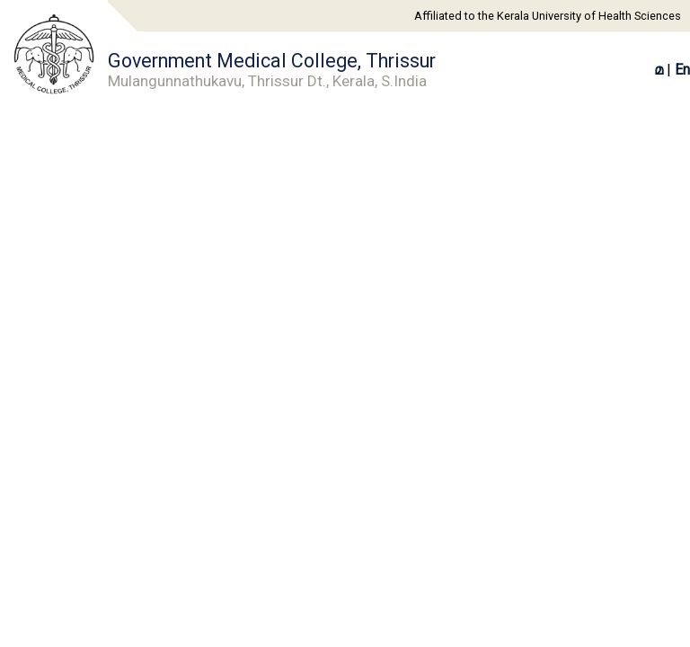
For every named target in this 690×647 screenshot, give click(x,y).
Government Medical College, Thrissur (272, 69)
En (682, 69)
